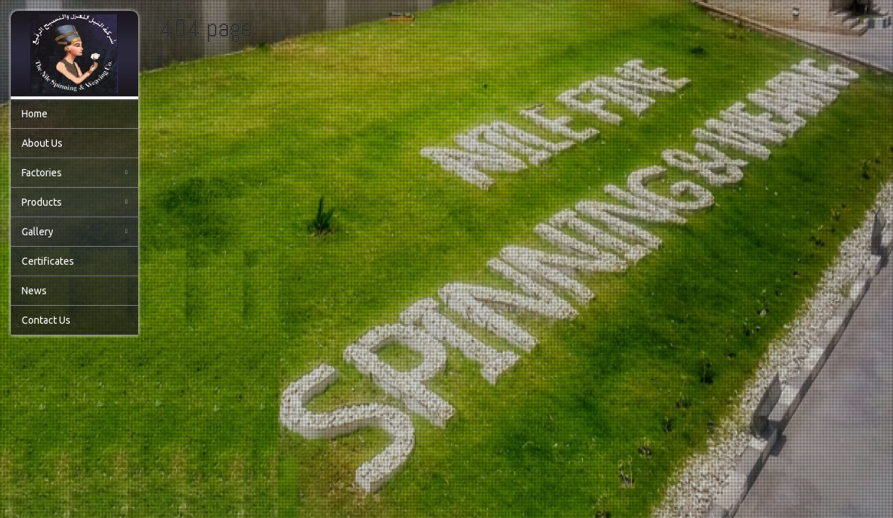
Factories (74, 172)
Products (74, 202)
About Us (42, 143)
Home (34, 113)
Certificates (48, 261)
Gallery (74, 231)
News (34, 290)
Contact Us (46, 320)
